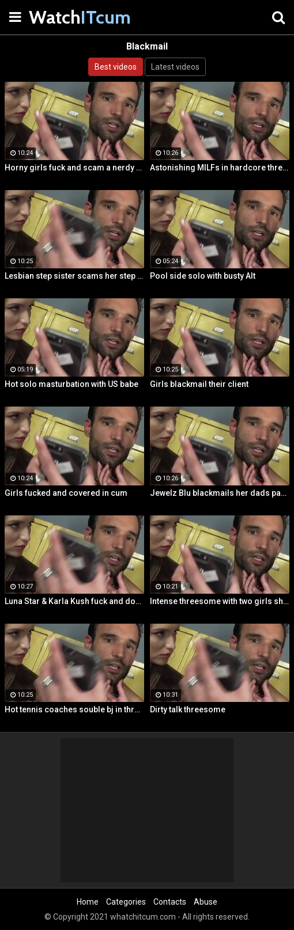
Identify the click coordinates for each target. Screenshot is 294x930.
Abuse (205, 901)
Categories (126, 901)
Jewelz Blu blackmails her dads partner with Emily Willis (219, 493)
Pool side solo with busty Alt (202, 275)
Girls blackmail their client (199, 384)
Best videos (116, 66)
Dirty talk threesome (187, 709)
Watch (57, 17)
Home (88, 901)
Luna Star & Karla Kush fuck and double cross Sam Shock (74, 601)
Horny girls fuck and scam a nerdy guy (74, 167)
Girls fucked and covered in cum (66, 493)
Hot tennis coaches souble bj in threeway (74, 709)
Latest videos (175, 66)
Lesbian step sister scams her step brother (74, 275)
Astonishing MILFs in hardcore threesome (219, 167)
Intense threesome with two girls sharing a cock (219, 601)
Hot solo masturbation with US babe (71, 384)
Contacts (169, 901)
